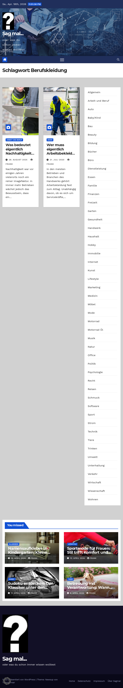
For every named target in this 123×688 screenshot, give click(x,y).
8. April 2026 (77, 593)
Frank (32, 558)
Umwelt (93, 457)
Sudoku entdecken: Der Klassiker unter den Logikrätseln (30, 587)
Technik (93, 431)
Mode (50, 140)
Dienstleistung (97, 168)
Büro (91, 160)
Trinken (92, 448)
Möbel (91, 304)
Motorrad (93, 321)
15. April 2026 (78, 558)
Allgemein (94, 92)
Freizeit (92, 202)
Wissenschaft (96, 490)
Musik (91, 338)
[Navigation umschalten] (62, 59)
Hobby (92, 244)
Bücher (92, 151)
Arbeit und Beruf (14, 140)
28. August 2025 (18, 160)
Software (93, 406)
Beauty (92, 134)
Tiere (91, 440)
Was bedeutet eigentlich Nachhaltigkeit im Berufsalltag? (20, 151)
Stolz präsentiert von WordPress (19, 679)
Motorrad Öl (95, 329)
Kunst (91, 270)
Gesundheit (95, 219)
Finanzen (93, 194)
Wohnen (93, 499)
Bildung (92, 143)
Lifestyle (93, 278)
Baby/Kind (94, 117)
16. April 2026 (19, 558)
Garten (92, 211)
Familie (92, 185)
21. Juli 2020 (57, 160)
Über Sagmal (114, 681)
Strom (92, 423)
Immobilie (94, 253)
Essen (91, 177)
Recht (91, 380)
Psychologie (95, 372)
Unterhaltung (96, 465)
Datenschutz (84, 681)
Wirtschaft (94, 482)
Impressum (99, 681)
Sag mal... (12, 33)
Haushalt (93, 236)
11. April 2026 (18, 593)
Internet (93, 261)
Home (72, 681)
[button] (118, 59)
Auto (91, 109)
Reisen (92, 389)
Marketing (94, 287)
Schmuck (94, 397)
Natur (91, 346)
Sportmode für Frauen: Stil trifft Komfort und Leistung (88, 552)
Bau (90, 126)
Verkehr (93, 473)
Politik (92, 363)
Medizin (93, 295)
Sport (91, 414)
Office (91, 355)
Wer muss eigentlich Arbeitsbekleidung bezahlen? (60, 151)
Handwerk (94, 227)
